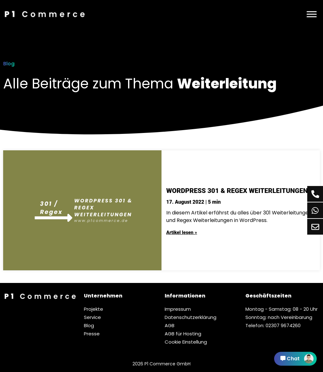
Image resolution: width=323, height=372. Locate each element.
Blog (9, 63)
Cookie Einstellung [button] (186, 342)
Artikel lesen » (181, 232)
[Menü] (312, 14)
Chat (297, 358)
